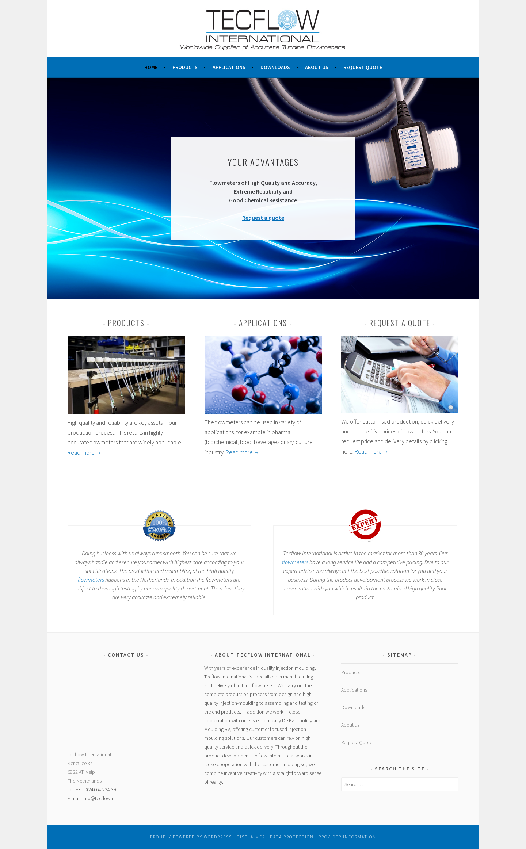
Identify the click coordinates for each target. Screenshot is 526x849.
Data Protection (292, 837)
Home (150, 67)
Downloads (275, 67)
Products (185, 67)
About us (316, 67)
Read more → (85, 452)
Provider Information (347, 837)
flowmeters (91, 579)
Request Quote (362, 67)
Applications (229, 67)
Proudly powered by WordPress (191, 837)
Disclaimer (251, 837)
